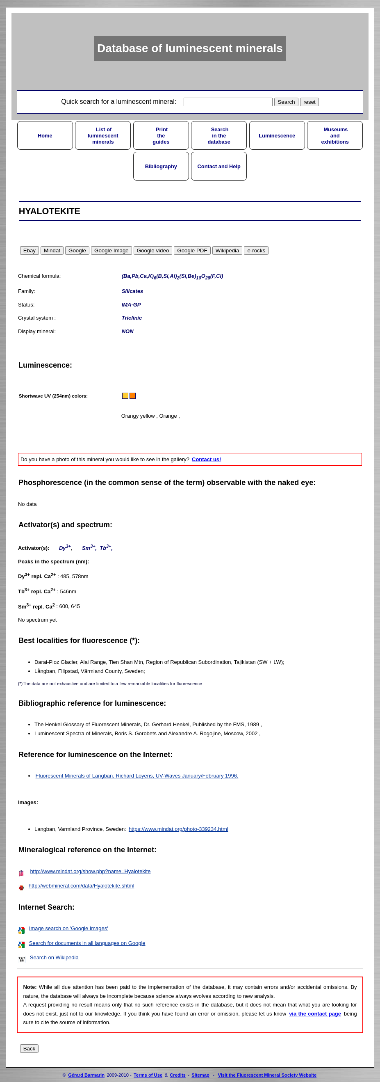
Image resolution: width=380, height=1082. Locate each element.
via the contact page (315, 1014)
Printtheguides (160, 135)
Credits (178, 1075)
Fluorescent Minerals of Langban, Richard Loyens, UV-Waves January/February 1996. (137, 776)
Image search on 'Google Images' (68, 928)
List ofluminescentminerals (103, 135)
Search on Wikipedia (54, 957)
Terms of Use (148, 1075)
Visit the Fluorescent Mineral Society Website (267, 1075)
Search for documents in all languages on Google (87, 943)
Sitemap (200, 1075)
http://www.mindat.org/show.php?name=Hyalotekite (90, 871)
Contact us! (206, 459)
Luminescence (277, 135)
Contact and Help (219, 166)
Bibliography (161, 166)
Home (45, 135)
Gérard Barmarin (86, 1075)
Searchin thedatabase (218, 135)
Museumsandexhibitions (335, 135)
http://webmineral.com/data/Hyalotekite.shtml (81, 886)
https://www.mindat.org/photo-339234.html (178, 829)
